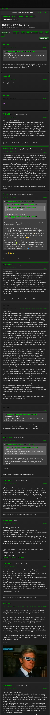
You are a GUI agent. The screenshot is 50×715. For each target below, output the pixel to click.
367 (46, 32)
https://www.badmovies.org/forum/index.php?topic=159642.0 (21, 216)
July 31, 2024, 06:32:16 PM (9, 687)
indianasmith (8, 148)
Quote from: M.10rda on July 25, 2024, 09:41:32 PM (22, 206)
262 (23, 32)
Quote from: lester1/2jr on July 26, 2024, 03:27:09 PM (20, 50)
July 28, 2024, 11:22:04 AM (9, 409)
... (20, 32)
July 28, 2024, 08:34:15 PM (9, 482)
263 (27, 32)
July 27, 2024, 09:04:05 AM (9, 97)
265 (36, 32)
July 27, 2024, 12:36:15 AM (9, 78)
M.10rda (6, 43)
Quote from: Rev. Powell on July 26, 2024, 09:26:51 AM (22, 203)
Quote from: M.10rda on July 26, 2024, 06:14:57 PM (20, 200)
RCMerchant (7, 519)
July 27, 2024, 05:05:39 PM (9, 116)
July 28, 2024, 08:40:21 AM (9, 151)
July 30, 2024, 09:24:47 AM (9, 522)
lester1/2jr (7, 75)
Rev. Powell (7, 436)
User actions (44, 37)
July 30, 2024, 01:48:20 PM (9, 565)
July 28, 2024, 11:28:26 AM (9, 439)
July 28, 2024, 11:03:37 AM (9, 307)
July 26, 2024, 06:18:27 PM (9, 46)
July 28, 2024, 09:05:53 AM (9, 196)
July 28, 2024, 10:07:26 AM (9, 267)
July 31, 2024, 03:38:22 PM (9, 605)
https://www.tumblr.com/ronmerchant (13, 556)
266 (41, 32)
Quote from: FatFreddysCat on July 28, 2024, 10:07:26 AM (21, 413)
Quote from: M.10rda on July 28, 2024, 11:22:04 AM (20, 443)
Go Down (5, 32)
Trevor (5, 193)
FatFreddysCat (8, 113)
